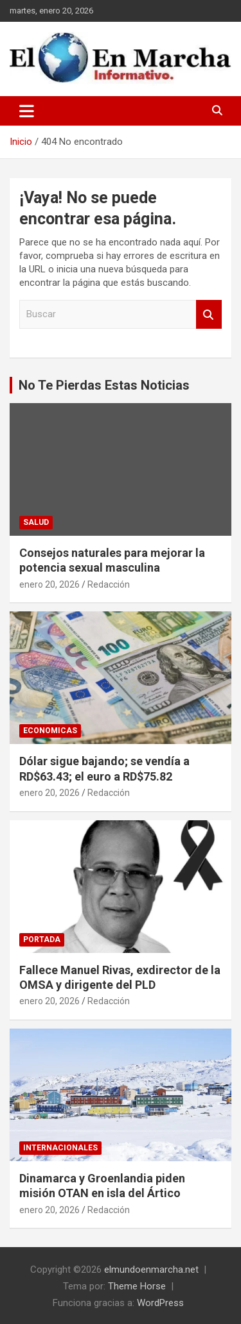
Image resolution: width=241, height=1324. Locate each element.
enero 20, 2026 (49, 584)
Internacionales (60, 1147)
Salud (36, 522)
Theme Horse (137, 1286)
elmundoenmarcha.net (151, 1269)
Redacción (108, 584)
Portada (41, 939)
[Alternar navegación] (27, 111)
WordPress (160, 1303)
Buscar (209, 314)
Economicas (50, 730)
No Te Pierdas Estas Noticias (104, 385)
